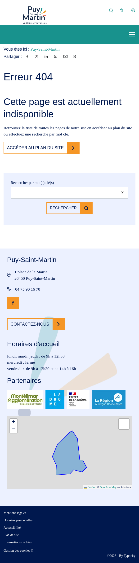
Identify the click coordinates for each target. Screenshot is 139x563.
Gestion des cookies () (18, 550)
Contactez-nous (30, 324)
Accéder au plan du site (35, 147)
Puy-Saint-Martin (44, 49)
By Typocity (127, 556)
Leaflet (89, 487)
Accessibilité (12, 527)
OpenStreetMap (108, 487)
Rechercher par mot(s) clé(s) (32, 183)
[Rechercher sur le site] (69, 193)
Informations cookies (18, 542)
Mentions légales (15, 513)
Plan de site (11, 535)
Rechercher (63, 208)
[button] (13, 422)
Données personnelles (18, 520)
